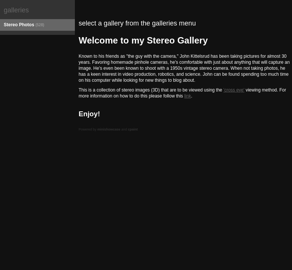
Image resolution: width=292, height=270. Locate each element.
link (187, 96)
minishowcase (109, 129)
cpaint (133, 129)
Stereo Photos (24, 24)
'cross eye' (233, 90)
